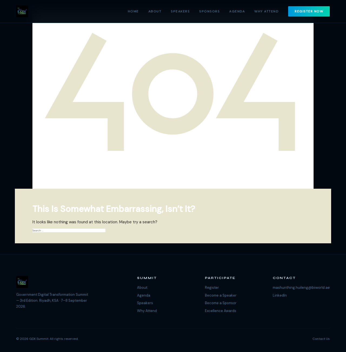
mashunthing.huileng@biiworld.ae (301, 287)
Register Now (309, 11)
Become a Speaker (221, 295)
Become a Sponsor (221, 303)
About (155, 11)
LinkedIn (280, 295)
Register (212, 287)
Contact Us (321, 339)
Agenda (237, 11)
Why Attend (266, 11)
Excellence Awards (220, 310)
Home (133, 11)
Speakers (180, 11)
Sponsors (209, 11)
